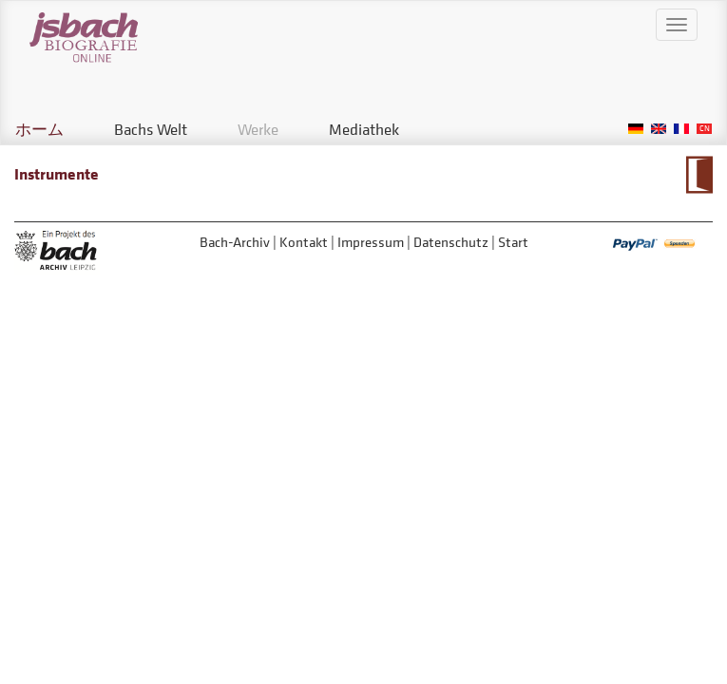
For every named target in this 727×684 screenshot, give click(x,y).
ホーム (39, 129)
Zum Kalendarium (699, 175)
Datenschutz (450, 242)
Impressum (370, 242)
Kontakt (303, 242)
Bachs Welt (150, 129)
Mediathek (364, 129)
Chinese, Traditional (704, 129)
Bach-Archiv (235, 242)
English (658, 129)
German (635, 129)
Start (513, 242)
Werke (258, 129)
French (681, 129)
